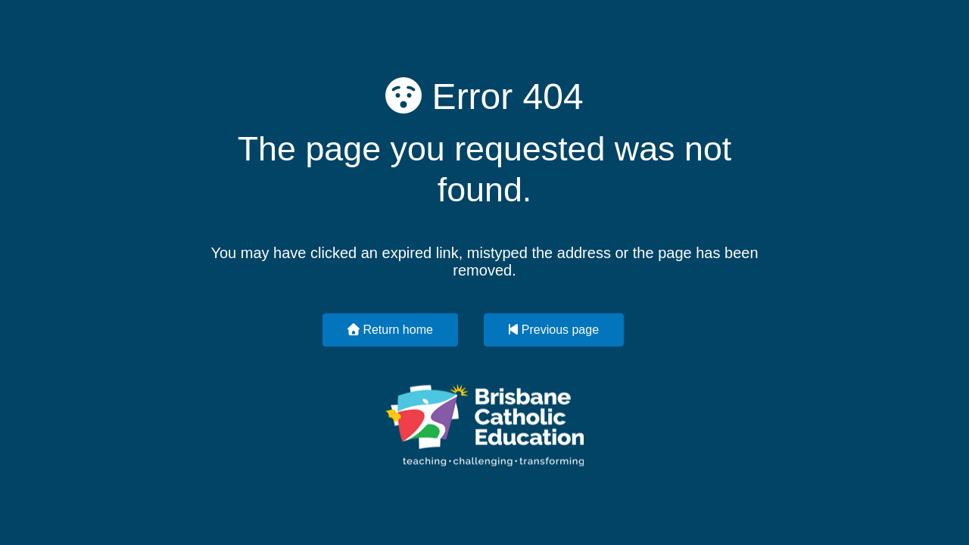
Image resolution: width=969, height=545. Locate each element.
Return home (390, 328)
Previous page (554, 328)
